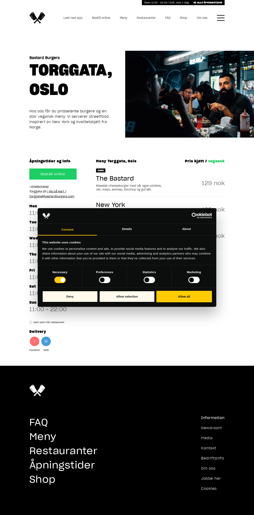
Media (207, 438)
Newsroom (211, 428)
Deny (70, 296)
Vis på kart (56, 191)
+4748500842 (39, 187)
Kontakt (208, 448)
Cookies (209, 488)
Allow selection (127, 296)
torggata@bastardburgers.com (51, 196)
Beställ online (53, 174)
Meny (123, 17)
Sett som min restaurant (46, 322)
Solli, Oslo (175, 2)
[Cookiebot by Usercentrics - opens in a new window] (194, 216)
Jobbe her (211, 478)
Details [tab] (127, 229)
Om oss (202, 17)
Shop (183, 17)
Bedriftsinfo (212, 458)
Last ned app (73, 17)
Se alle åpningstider (207, 2)
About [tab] (186, 229)
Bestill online (101, 17)
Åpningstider (62, 465)
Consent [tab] (68, 229)
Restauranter (146, 17)
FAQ (167, 17)
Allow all (184, 296)
